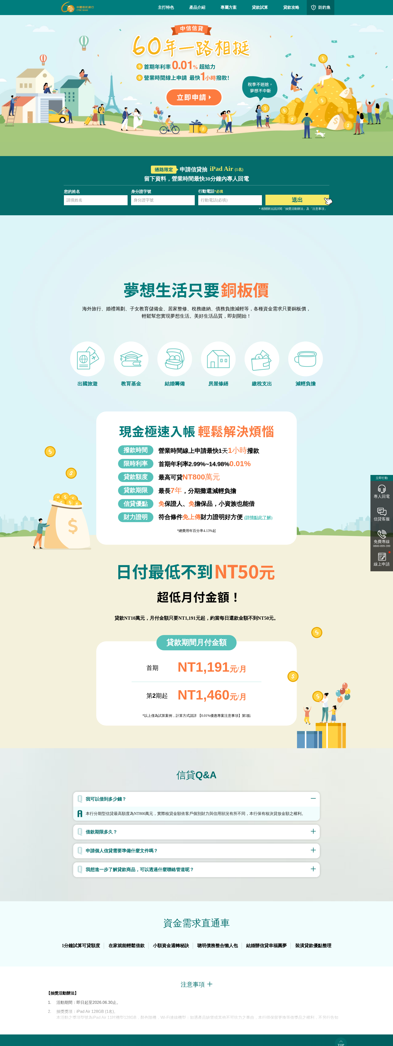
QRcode (320, 7)
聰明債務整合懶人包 (217, 945)
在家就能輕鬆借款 (127, 945)
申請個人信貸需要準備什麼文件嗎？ (122, 850)
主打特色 (166, 7)
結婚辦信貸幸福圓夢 (266, 945)
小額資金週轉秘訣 (171, 945)
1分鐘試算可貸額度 (81, 945)
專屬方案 (229, 7)
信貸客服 (382, 519)
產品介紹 (197, 7)
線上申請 (382, 564)
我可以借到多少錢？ (106, 799)
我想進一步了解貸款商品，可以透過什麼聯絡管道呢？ (140, 869)
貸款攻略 (291, 7)
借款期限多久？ (101, 831)
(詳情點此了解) (258, 517)
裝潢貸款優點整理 (313, 945)
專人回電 (382, 496)
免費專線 (381, 543)
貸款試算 (260, 7)
